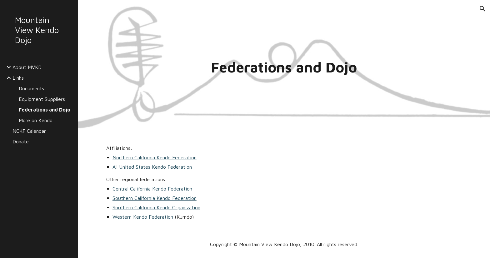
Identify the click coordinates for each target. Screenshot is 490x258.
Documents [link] (31, 88)
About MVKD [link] (27, 67)
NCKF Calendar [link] (29, 131)
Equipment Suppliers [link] (42, 99)
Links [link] (18, 78)
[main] (284, 67)
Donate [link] (20, 141)
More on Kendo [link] (35, 120)
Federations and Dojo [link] (44, 109)
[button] (482, 8)
